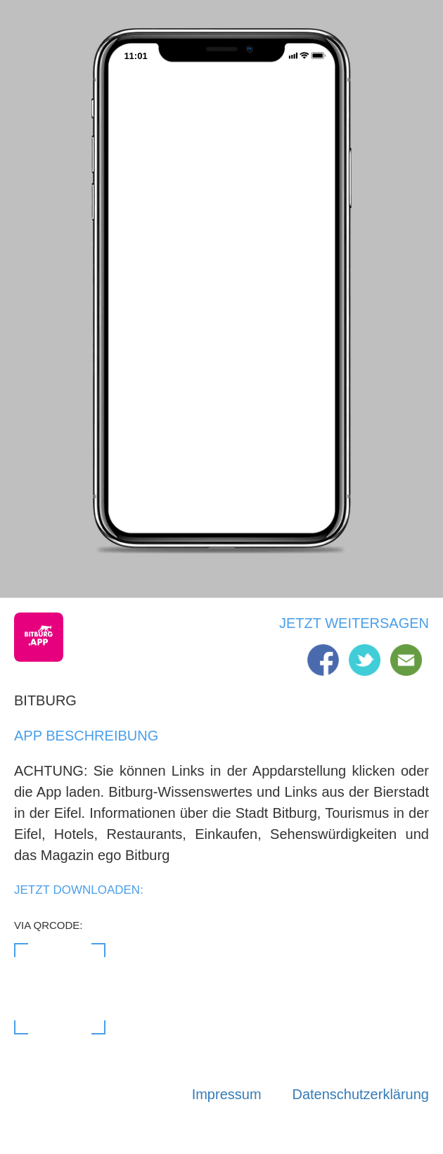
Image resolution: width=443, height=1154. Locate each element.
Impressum (227, 1094)
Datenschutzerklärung (360, 1094)
